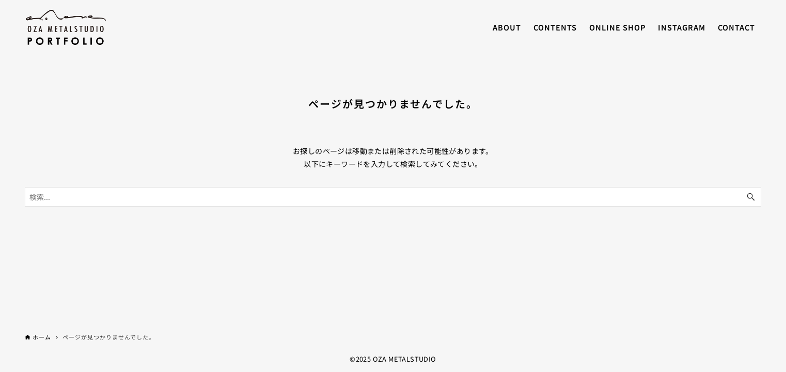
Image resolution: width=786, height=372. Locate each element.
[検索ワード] (393, 197)
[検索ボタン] (751, 197)
